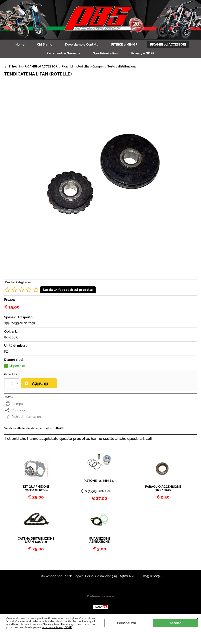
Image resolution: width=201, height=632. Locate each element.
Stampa (17, 404)
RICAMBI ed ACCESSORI (168, 44)
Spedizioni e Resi (106, 53)
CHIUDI (198, 618)
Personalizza (126, 623)
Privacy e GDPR (142, 53)
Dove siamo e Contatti (82, 44)
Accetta (175, 623)
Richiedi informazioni (27, 417)
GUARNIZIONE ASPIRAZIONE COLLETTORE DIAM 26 (99, 540)
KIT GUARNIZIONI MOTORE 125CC (36, 488)
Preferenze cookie (100, 596)
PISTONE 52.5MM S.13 (99, 481)
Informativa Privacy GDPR (57, 627)
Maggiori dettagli (23, 323)
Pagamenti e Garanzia (63, 53)
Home (19, 44)
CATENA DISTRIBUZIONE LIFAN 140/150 (36, 540)
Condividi (18, 410)
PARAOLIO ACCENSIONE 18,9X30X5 (163, 488)
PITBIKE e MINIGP (124, 44)
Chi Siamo (44, 44)
